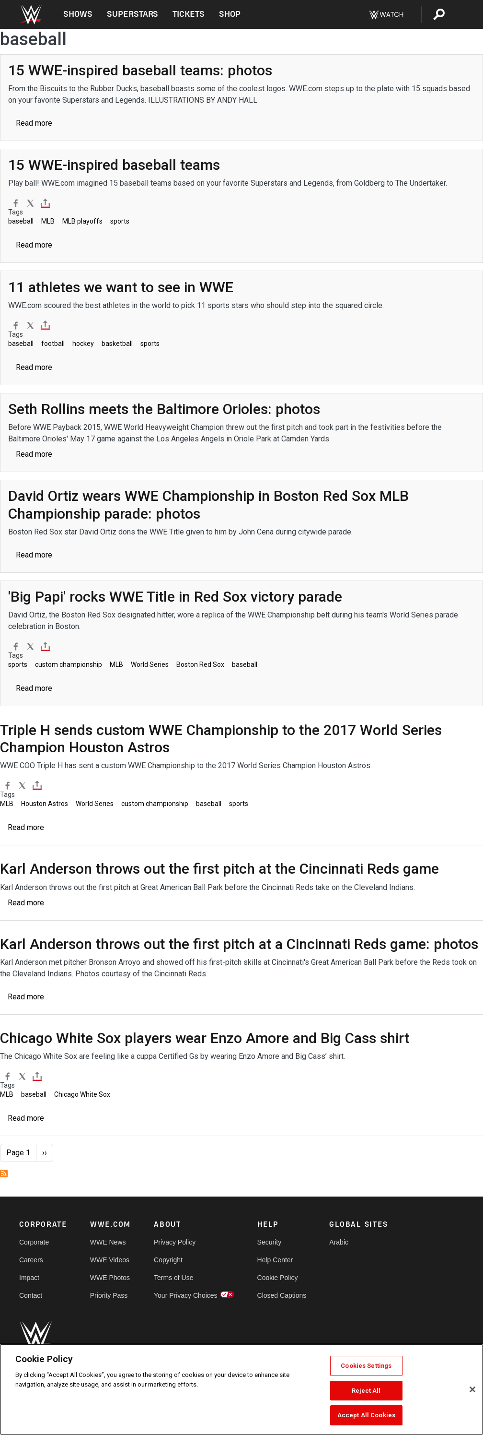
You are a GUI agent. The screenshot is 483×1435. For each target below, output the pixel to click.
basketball (117, 343)
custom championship (68, 664)
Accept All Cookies (366, 1415)
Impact (29, 1277)
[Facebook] (15, 203)
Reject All (366, 1390)
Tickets (188, 14)
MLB (48, 221)
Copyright (168, 1260)
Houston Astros (44, 803)
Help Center (275, 1260)
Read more (34, 123)
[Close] (472, 1389)
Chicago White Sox (82, 1094)
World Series (150, 664)
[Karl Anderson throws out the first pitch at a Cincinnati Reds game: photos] (239, 944)
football (53, 343)
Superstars (133, 14)
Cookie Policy (277, 1277)
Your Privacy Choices (186, 1295)
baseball (21, 221)
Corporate (34, 1242)
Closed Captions (282, 1295)
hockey (83, 343)
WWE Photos (110, 1277)
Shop (230, 14)
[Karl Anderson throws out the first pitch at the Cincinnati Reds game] (219, 868)
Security (269, 1242)
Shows (77, 14)
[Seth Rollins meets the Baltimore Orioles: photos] (164, 409)
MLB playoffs (82, 221)
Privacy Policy (175, 1242)
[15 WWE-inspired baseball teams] (114, 164)
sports (119, 221)
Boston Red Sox (200, 664)
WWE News (108, 1242)
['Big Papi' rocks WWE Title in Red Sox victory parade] (175, 596)
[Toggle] (45, 203)
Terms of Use (173, 1277)
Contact (30, 1295)
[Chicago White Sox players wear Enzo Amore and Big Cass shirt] (204, 1038)
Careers (31, 1260)
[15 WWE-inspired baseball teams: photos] (140, 70)
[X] (30, 203)
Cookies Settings (366, 1365)
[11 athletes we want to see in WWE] (120, 287)
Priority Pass (109, 1295)
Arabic (338, 1242)
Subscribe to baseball (4, 1173)
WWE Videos (109, 1260)
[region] (241, 1389)
